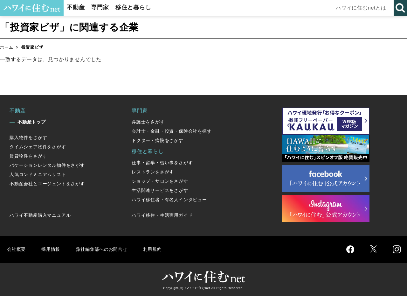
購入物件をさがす (28, 137)
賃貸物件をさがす (28, 156)
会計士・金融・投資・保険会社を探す (172, 131)
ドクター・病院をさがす (157, 140)
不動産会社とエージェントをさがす (47, 183)
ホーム (6, 47)
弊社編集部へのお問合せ (107, 249)
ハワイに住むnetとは (362, 8)
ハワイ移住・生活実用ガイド (162, 215)
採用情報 (52, 249)
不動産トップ (31, 121)
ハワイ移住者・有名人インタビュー (169, 199)
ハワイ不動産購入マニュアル (40, 215)
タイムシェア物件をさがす (38, 146)
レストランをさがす (153, 171)
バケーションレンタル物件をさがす (47, 165)
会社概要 (17, 249)
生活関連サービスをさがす (160, 190)
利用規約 (161, 249)
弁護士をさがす (148, 121)
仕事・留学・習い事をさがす (162, 162)
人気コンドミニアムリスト (38, 174)
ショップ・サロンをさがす (160, 181)
